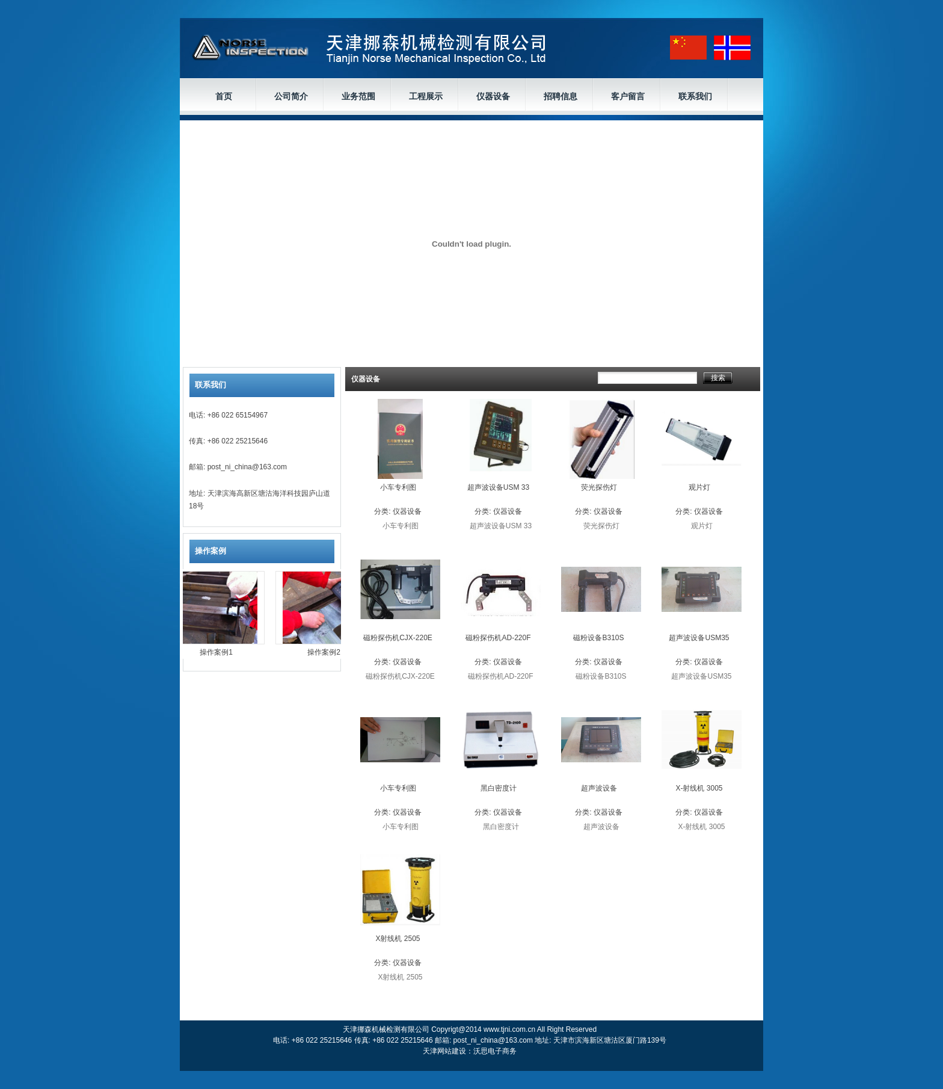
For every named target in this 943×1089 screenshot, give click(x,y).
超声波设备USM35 (699, 638)
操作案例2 (326, 652)
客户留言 (628, 96)
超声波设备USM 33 (498, 487)
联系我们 (695, 96)
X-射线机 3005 (698, 788)
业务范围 (358, 96)
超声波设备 (599, 788)
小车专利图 (398, 487)
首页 (223, 96)
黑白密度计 (499, 788)
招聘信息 (560, 96)
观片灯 (699, 487)
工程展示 (426, 96)
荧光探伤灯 (599, 487)
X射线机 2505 (397, 938)
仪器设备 (493, 96)
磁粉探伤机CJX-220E (397, 638)
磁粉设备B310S (598, 638)
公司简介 (291, 96)
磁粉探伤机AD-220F (497, 638)
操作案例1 (219, 652)
